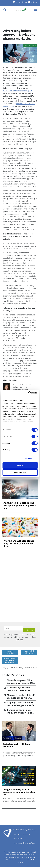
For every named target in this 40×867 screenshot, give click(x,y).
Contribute (16, 834)
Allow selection (20, 472)
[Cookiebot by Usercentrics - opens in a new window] (28, 392)
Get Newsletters (21, 2)
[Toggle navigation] (5, 10)
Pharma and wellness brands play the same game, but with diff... (19, 543)
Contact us (32, 830)
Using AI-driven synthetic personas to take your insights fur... (19, 792)
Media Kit (34, 2)
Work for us (31, 843)
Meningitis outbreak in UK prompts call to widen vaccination (21, 698)
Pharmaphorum (7, 833)
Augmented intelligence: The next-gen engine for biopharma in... (20, 505)
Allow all (20, 465)
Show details (28, 458)
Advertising (23, 830)
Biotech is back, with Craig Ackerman (16, 745)
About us (16, 830)
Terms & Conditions (19, 843)
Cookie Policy (25, 834)
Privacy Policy (17, 839)
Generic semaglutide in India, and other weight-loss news (19, 712)
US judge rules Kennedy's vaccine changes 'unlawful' (21, 704)
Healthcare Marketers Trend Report (17, 91)
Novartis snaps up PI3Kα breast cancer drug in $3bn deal (21, 683)
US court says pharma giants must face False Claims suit (19, 690)
